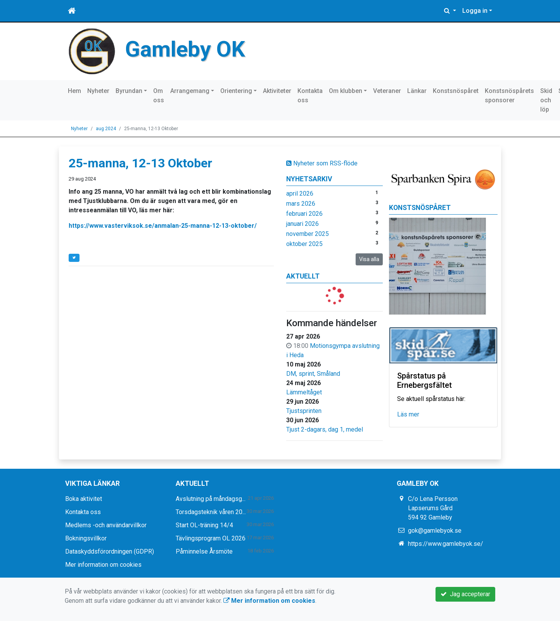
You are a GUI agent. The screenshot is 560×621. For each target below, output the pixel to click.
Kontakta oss (310, 95)
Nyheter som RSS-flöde (322, 163)
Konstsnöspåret (456, 91)
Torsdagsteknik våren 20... (211, 512)
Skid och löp (546, 100)
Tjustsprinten (303, 411)
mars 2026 (300, 203)
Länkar (417, 91)
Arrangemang (189, 91)
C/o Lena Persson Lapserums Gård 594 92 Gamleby (433, 508)
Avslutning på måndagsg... (210, 498)
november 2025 (307, 233)
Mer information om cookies (103, 564)
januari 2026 (302, 223)
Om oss (158, 95)
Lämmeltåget (304, 392)
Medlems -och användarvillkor (106, 525)
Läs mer (408, 414)
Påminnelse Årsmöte (204, 551)
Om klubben (345, 91)
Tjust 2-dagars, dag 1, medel (324, 429)
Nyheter (98, 91)
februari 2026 (304, 213)
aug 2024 (106, 128)
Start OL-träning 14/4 (204, 525)
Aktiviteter (277, 91)
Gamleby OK (186, 49)
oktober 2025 (304, 244)
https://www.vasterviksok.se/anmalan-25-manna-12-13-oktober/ (163, 225)
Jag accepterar (465, 594)
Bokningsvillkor (86, 538)
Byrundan (129, 91)
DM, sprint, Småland (313, 373)
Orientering (236, 91)
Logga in (474, 10)
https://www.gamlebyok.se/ (445, 543)
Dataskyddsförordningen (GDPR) (109, 551)
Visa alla (369, 259)
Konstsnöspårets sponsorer (509, 95)
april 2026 (299, 193)
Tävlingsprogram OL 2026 (210, 538)
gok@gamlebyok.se (434, 530)
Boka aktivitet (83, 498)
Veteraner (387, 91)
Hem (74, 91)
